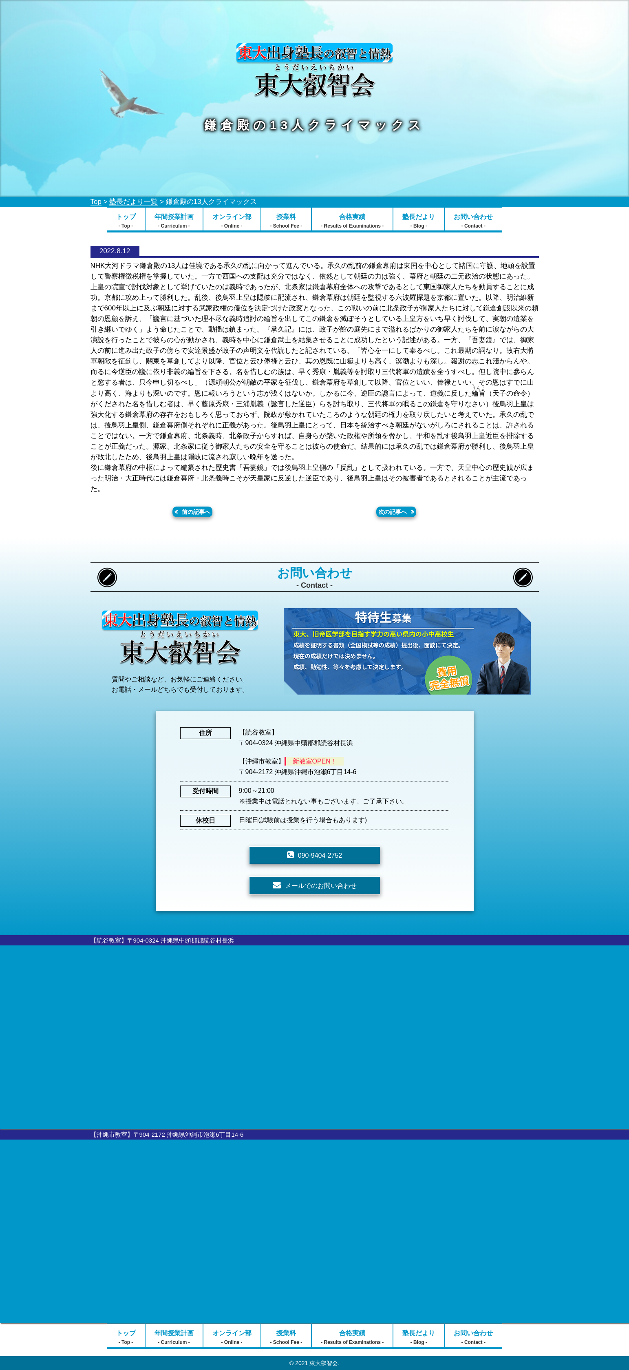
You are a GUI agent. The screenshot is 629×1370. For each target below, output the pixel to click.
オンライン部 (232, 221)
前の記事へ (196, 512)
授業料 (286, 221)
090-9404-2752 (320, 855)
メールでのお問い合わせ (321, 885)
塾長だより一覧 (133, 202)
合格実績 (352, 221)
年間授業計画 (174, 221)
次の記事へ (392, 512)
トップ (126, 221)
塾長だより (418, 221)
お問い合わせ (473, 221)
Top (96, 202)
